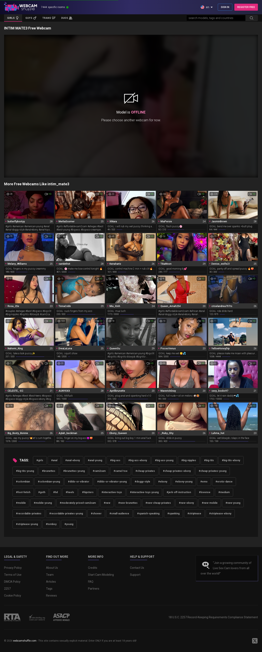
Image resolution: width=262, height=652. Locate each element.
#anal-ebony (72, 460)
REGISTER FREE (246, 7)
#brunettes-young (74, 471)
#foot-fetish (23, 492)
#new (107, 502)
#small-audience (119, 513)
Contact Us (137, 567)
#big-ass (115, 460)
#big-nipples (188, 460)
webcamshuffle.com (24, 640)
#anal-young (95, 460)
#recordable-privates (28, 513)
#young (68, 524)
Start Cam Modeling (101, 574)
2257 (7, 588)
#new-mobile (210, 502)
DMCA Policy (12, 581)
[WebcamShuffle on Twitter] (255, 641)
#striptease (194, 513)
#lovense (204, 492)
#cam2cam (99, 471)
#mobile (21, 502)
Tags (49, 588)
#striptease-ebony (220, 513)
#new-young (233, 502)
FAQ (90, 581)
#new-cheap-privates (158, 502)
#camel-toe (121, 471)
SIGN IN (225, 7)
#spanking (173, 513)
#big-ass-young (164, 460)
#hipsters (88, 492)
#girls (39, 460)
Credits (92, 567)
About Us (52, 567)
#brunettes (48, 471)
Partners (93, 588)
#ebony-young (183, 481)
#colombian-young (49, 481)
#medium (224, 492)
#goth (41, 492)
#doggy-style (142, 481)
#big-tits (209, 460)
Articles (51, 581)
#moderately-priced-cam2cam (78, 502)
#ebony (162, 481)
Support (135, 574)
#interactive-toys (112, 492)
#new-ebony (186, 502)
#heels (70, 492)
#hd (55, 492)
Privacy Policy (13, 567)
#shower (96, 513)
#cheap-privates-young (212, 471)
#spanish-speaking (148, 513)
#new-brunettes (128, 502)
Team (50, 574)
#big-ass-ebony (137, 460)
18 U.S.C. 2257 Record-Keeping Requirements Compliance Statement (213, 617)
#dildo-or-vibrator (78, 481)
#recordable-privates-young (66, 513)
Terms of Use (12, 574)
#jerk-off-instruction (179, 492)
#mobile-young (43, 502)
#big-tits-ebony (231, 460)
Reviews (51, 595)
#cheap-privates (145, 471)
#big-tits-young (25, 471)
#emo (204, 481)
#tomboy (51, 524)
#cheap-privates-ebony (177, 471)
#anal (54, 460)
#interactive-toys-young (144, 492)
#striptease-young (27, 524)
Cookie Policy (12, 595)
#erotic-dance (224, 481)
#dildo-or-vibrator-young (112, 481)
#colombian (23, 481)
